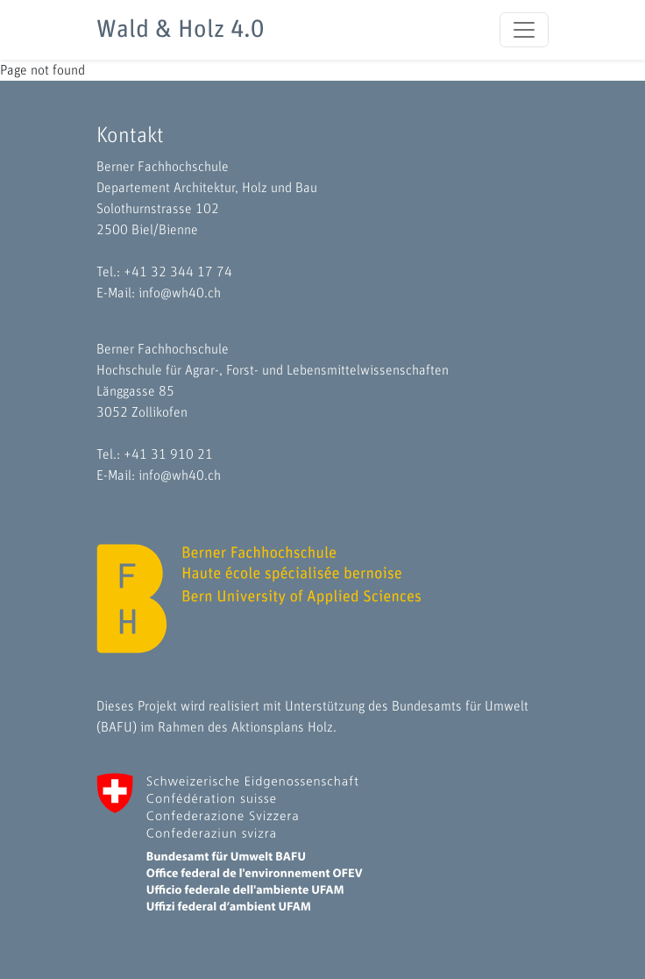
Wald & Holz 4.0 (180, 30)
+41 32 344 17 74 (178, 272)
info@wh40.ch (179, 293)
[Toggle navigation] (524, 29)
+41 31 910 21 (168, 454)
